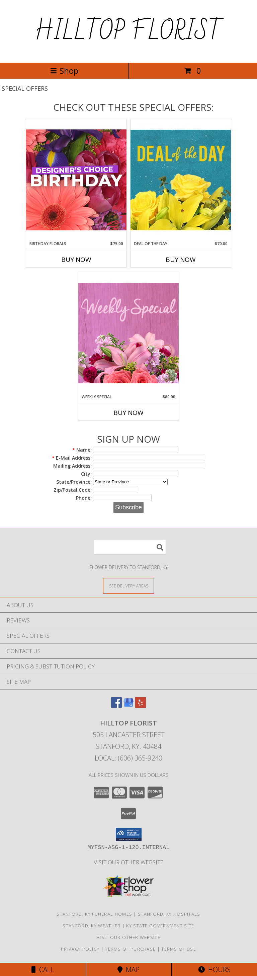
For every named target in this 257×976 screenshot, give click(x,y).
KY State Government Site (160, 926)
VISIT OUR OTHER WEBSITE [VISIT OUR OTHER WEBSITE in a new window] (129, 862)
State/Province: (74, 482)
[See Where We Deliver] (128, 585)
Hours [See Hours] (214, 969)
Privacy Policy (80, 949)
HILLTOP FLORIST (128, 31)
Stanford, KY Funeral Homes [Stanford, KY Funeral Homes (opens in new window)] (94, 914)
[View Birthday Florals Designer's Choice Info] (76, 179)
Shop (64, 70)
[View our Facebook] (116, 705)
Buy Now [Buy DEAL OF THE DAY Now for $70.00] (181, 259)
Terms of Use (178, 949)
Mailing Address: (72, 466)
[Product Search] (130, 547)
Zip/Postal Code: (73, 490)
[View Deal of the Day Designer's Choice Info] (181, 179)
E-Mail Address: (72, 458)
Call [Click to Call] (42, 969)
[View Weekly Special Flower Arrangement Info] (128, 332)
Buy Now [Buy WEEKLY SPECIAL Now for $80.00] (128, 412)
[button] (129, 834)
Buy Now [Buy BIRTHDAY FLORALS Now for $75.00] (76, 259)
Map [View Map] (128, 969)
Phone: (84, 498)
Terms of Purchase (130, 949)
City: (86, 474)
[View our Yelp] (140, 705)
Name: (82, 450)
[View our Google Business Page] (128, 705)
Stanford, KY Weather (91, 926)
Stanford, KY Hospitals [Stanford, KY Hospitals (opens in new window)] (169, 914)
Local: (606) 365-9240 (128, 758)
